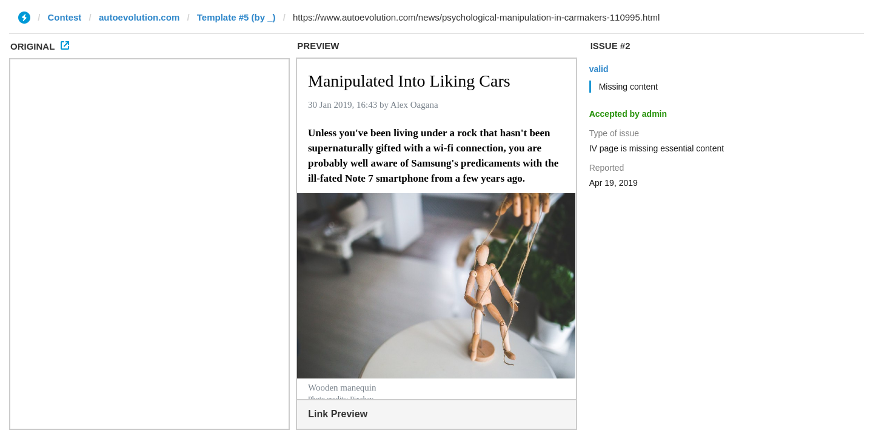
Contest (65, 17)
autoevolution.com (139, 17)
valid (599, 69)
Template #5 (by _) (236, 17)
